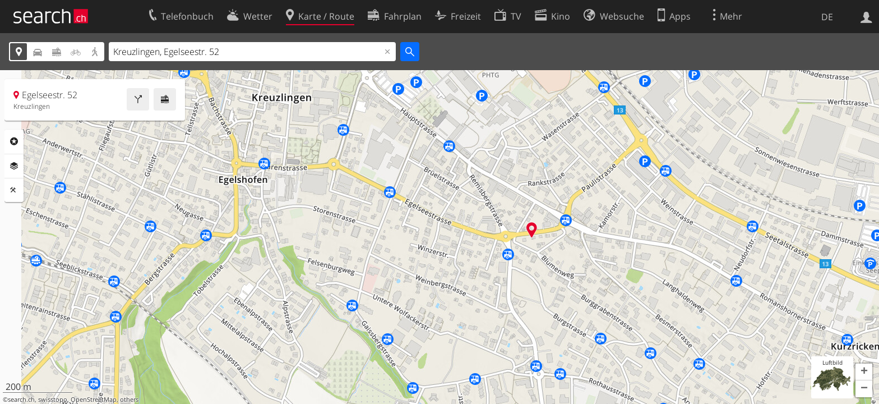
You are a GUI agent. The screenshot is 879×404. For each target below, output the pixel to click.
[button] (863, 372)
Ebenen (14, 166)
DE (827, 17)
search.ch (21, 399)
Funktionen (14, 190)
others (129, 399)
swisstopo (52, 399)
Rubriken (14, 141)
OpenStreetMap (94, 399)
